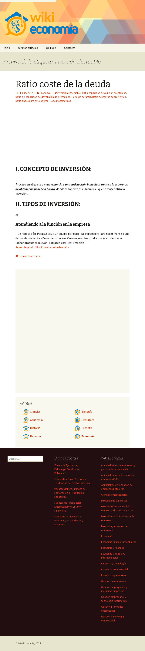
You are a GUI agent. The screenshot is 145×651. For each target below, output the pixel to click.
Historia (31, 428)
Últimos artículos (28, 48)
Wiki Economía (26, 643)
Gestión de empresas (113, 581)
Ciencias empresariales (114, 494)
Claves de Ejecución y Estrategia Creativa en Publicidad (66, 469)
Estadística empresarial (114, 569)
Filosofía (83, 428)
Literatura (84, 420)
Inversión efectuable (69, 93)
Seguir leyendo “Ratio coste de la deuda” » (42, 247)
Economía (45, 93)
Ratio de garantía (81, 97)
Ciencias (32, 411)
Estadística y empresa (113, 575)
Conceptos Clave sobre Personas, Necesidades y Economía (68, 520)
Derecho (32, 436)
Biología (83, 411)
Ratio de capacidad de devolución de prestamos (42, 97)
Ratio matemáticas (60, 101)
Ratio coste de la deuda (62, 84)
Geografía (33, 420)
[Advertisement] (49, 137)
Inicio (7, 48)
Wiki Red (51, 48)
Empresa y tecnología (113, 563)
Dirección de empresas (114, 500)
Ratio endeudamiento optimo (32, 101)
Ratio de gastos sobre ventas (109, 97)
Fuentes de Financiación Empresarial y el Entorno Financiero (68, 506)
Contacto (69, 48)
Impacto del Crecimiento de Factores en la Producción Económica (70, 492)
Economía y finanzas (112, 547)
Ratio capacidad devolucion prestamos (104, 93)
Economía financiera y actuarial (118, 542)
